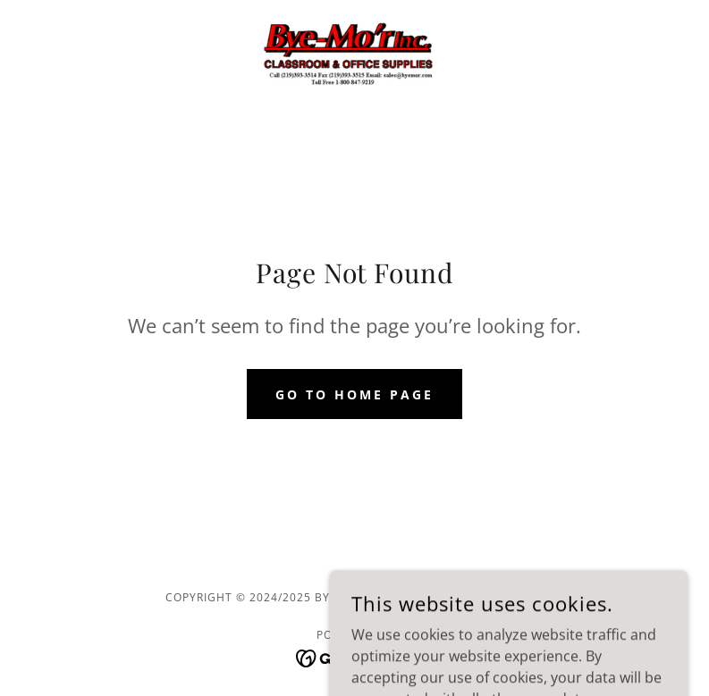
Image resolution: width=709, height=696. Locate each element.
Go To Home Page (354, 394)
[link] (354, 57)
